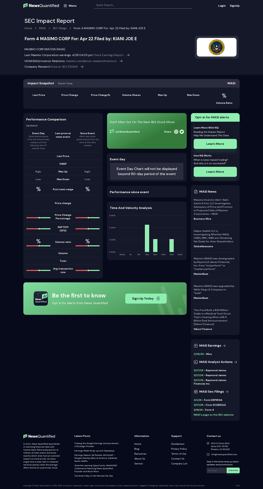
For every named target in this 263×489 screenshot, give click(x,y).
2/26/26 (199, 354)
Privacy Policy (179, 448)
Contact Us (177, 458)
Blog (136, 448)
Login (222, 6)
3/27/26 (198, 370)
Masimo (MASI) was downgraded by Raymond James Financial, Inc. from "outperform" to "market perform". (214, 264)
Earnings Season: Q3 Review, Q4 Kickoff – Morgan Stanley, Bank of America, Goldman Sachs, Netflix (95, 458)
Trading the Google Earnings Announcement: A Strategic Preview (96, 445)
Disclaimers (177, 443)
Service (138, 463)
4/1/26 (198, 400)
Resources (140, 453)
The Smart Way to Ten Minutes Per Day (93, 475)
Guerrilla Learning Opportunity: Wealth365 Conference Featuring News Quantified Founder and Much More (95, 468)
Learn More (215, 144)
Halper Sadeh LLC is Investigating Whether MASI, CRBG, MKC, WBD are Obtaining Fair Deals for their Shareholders (214, 236)
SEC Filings (60, 28)
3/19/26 (198, 409)
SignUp (235, 6)
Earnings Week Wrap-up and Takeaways (94, 450)
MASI (42, 28)
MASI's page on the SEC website (214, 414)
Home (28, 28)
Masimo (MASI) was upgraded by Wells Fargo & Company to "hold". (214, 289)
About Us (139, 458)
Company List (179, 463)
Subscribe (233, 470)
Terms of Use (178, 453)
